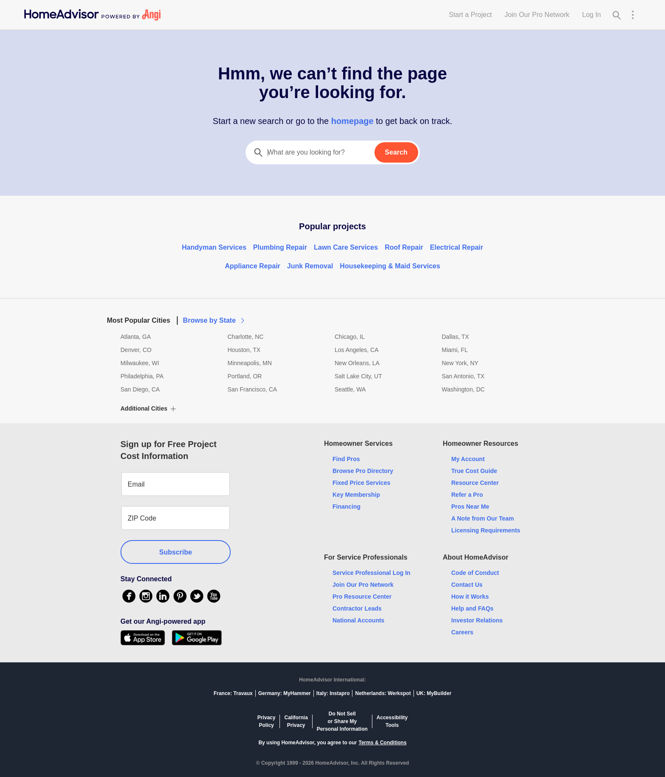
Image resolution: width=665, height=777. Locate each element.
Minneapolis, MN (250, 363)
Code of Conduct (475, 572)
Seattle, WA (350, 389)
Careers (462, 632)
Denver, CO (135, 349)
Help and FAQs (472, 608)
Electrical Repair (456, 247)
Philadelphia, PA (142, 376)
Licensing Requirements (485, 530)
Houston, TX (244, 349)
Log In (591, 14)
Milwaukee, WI (139, 363)
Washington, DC (463, 389)
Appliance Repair (252, 266)
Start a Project (470, 14)
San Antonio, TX (463, 376)
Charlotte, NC (246, 336)
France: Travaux (233, 693)
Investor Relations (477, 620)
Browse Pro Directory (362, 470)
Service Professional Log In (371, 572)
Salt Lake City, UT (358, 376)
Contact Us (467, 584)
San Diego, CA (140, 389)
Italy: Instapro (333, 693)
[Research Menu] (632, 14)
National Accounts (358, 620)
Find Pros (346, 459)
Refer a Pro (467, 494)
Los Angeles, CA (357, 349)
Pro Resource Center (361, 596)
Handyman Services (214, 247)
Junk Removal (310, 266)
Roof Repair (404, 247)
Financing (346, 506)
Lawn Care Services (346, 247)
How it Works (470, 596)
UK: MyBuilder (434, 693)
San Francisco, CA (252, 389)
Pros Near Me (470, 506)
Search (396, 152)
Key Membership (356, 494)
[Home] (92, 15)
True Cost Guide (474, 470)
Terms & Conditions (382, 743)
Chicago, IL (350, 336)
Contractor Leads (357, 608)
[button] (332, 315)
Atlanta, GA (135, 336)
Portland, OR (245, 376)
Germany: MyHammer (284, 693)
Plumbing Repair (280, 247)
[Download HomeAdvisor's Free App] (146, 637)
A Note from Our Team (482, 518)
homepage (352, 121)
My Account (468, 459)
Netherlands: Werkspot (383, 693)
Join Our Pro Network (537, 14)
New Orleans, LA (357, 363)
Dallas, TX (455, 336)
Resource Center (475, 482)
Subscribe (175, 552)
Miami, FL (455, 349)
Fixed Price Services (361, 482)
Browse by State (214, 320)
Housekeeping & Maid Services (390, 266)
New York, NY (460, 363)
